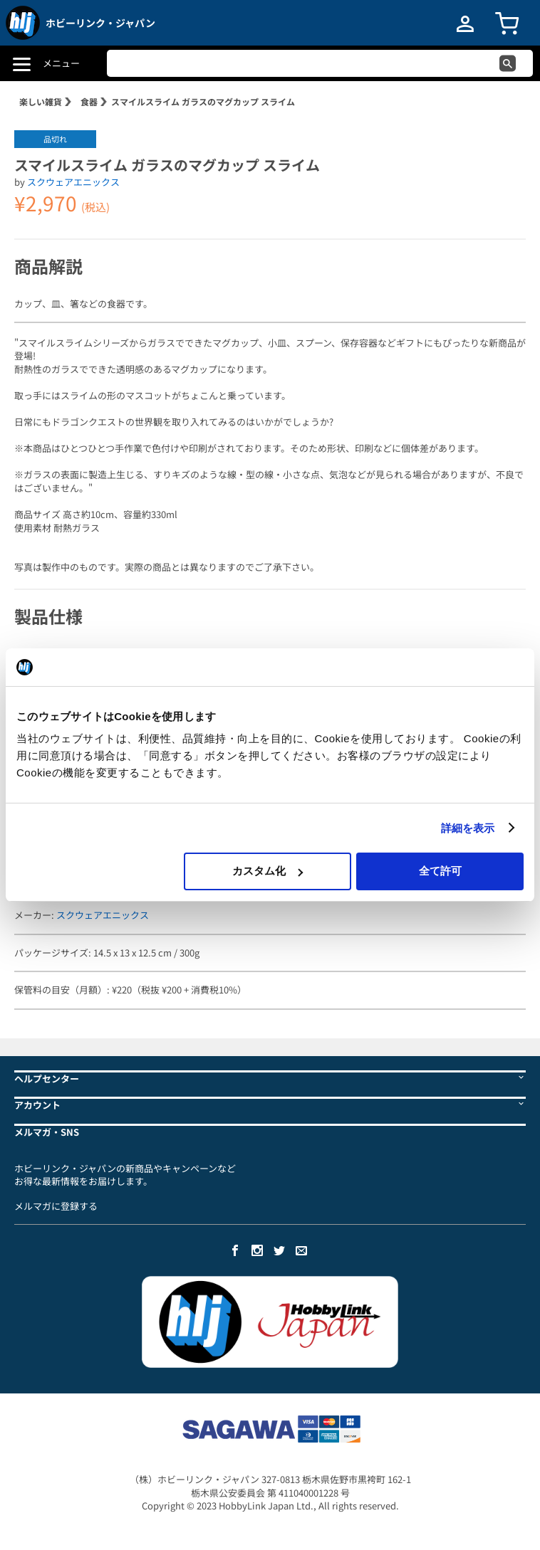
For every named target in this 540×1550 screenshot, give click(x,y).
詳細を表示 (468, 828)
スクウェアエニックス (73, 182)
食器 (89, 101)
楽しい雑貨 (40, 101)
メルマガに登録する (56, 1206)
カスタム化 (267, 871)
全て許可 (440, 871)
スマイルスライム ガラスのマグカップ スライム (203, 101)
